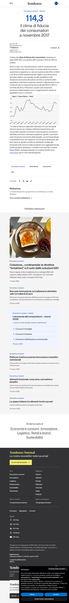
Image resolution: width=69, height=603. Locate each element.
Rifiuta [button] (32, 594)
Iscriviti (15, 596)
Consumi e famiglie (22, 329)
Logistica (23, 433)
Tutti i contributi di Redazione (21, 198)
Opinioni (39, 478)
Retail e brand (40, 433)
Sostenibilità (34, 437)
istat (12, 172)
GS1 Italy (14, 520)
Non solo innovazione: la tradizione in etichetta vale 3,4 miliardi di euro (33, 292)
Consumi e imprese (22, 334)
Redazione (14, 47)
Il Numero (39, 484)
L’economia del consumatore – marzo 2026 (32, 317)
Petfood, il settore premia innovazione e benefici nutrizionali (34, 358)
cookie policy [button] (36, 579)
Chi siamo (13, 511)
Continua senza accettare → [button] (58, 569)
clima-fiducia (33, 166)
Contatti (32, 511)
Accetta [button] (56, 594)
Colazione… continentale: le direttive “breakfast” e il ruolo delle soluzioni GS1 (34, 266)
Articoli (38, 474)
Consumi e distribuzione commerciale (30, 339)
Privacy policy (12, 575)
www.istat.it (14, 153)
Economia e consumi (18, 166)
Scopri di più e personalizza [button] (44, 599)
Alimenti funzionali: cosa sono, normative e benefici (31, 380)
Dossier (38, 481)
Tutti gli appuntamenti (43, 503)
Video (38, 491)
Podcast (38, 494)
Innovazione (49, 429)
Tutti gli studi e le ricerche (18, 503)
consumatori (47, 166)
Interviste (39, 488)
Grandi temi (14, 491)
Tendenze (15, 533)
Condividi (54, 48)
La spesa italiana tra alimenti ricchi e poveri (31, 401)
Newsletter (23, 511)
